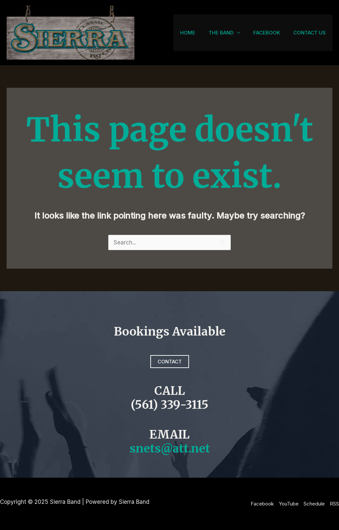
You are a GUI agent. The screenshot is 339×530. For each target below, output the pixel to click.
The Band (221, 32)
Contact (170, 361)
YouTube (289, 504)
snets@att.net (169, 448)
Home (187, 32)
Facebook (266, 32)
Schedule (314, 504)
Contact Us (309, 32)
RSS (334, 504)
